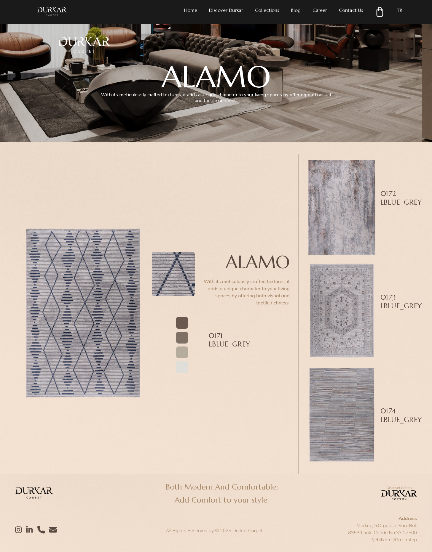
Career (320, 10)
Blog (296, 10)
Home (190, 10)
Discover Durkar (226, 10)
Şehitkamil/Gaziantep (394, 540)
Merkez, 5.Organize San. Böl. (387, 525)
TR (399, 10)
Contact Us (351, 10)
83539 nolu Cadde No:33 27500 (382, 532)
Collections (267, 10)
